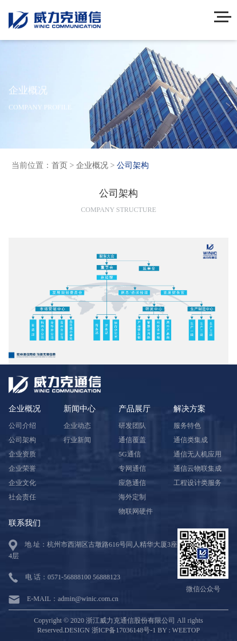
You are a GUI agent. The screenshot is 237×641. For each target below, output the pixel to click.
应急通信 (132, 483)
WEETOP (186, 630)
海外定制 (132, 497)
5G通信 (129, 454)
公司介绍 (22, 426)
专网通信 (132, 468)
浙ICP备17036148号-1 (124, 630)
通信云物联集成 (197, 468)
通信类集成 (190, 440)
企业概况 (92, 165)
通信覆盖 (132, 440)
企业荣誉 (22, 468)
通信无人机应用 (197, 454)
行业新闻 (77, 440)
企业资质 (22, 454)
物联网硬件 (135, 511)
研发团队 (132, 426)
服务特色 (187, 426)
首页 (60, 165)
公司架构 (133, 165)
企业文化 (22, 483)
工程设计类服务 (197, 483)
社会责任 (22, 497)
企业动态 (77, 426)
